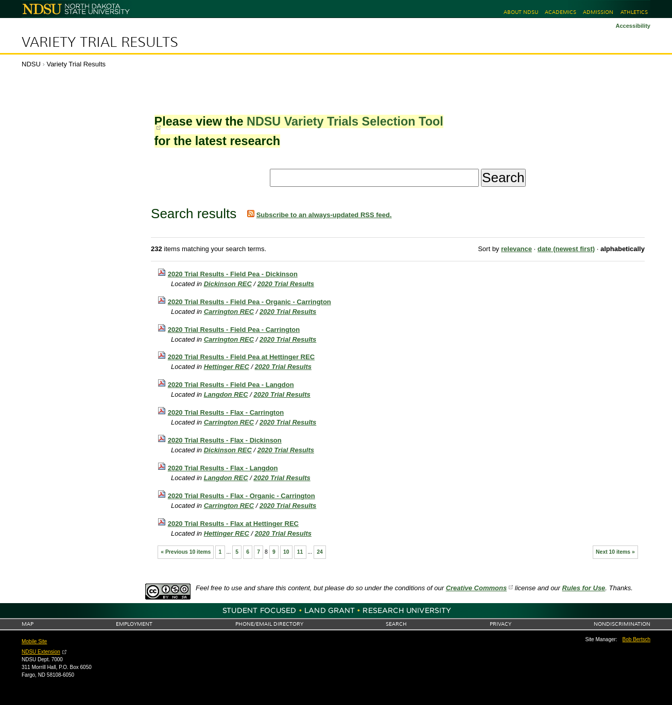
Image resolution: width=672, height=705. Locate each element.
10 (286, 552)
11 (300, 552)
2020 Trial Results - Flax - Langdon (223, 468)
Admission (598, 12)
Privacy (500, 624)
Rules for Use (584, 588)
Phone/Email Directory (269, 624)
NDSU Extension (41, 652)
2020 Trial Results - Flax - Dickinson (225, 440)
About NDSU (521, 12)
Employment (134, 624)
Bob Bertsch (636, 639)
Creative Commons (476, 588)
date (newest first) (566, 249)
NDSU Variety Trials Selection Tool (345, 121)
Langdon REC (226, 394)
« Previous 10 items (186, 552)
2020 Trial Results (285, 284)
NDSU (31, 64)
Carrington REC (229, 311)
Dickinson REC (228, 284)
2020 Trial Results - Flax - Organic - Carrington (241, 496)
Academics (560, 12)
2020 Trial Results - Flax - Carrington (226, 412)
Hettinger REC (226, 367)
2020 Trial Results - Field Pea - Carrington (234, 329)
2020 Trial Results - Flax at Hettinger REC (233, 523)
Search (396, 624)
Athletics (634, 12)
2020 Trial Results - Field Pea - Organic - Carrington (249, 302)
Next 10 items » (615, 552)
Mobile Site (34, 641)
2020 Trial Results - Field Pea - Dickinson (233, 274)
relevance (516, 249)
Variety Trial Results (100, 42)
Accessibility (632, 26)
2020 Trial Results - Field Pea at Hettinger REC (241, 357)
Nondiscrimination (622, 624)
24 (320, 552)
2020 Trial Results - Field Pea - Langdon (231, 385)
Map (27, 624)
